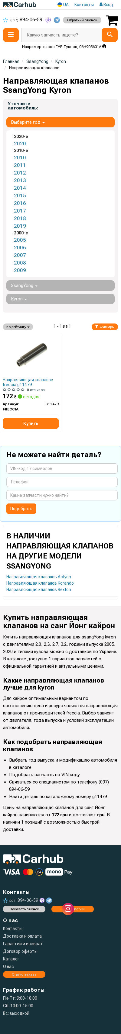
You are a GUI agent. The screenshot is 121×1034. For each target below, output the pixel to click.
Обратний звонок (82, 20)
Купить (30, 423)
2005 (20, 240)
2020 (20, 143)
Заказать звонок (24, 909)
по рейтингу (18, 327)
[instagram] (68, 909)
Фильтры (105, 327)
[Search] (110, 35)
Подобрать (21, 508)
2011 (20, 165)
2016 (20, 203)
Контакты (84, 4)
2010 (20, 157)
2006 (20, 247)
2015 (20, 195)
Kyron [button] (19, 299)
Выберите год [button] (28, 122)
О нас (8, 966)
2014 (20, 188)
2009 (20, 270)
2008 (20, 263)
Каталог (11, 958)
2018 (20, 218)
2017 (20, 211)
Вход (106, 4)
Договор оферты (20, 951)
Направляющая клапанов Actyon (38, 576)
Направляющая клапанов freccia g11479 (28, 382)
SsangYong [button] (24, 285)
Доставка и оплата (22, 936)
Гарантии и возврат (23, 943)
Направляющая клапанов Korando (40, 583)
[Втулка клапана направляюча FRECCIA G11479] (31, 355)
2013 (20, 180)
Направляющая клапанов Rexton (38, 589)
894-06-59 (23, 19)
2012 (20, 173)
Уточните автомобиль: (23, 106)
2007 (20, 255)
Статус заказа (24, 974)
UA (63, 4)
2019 (20, 226)
